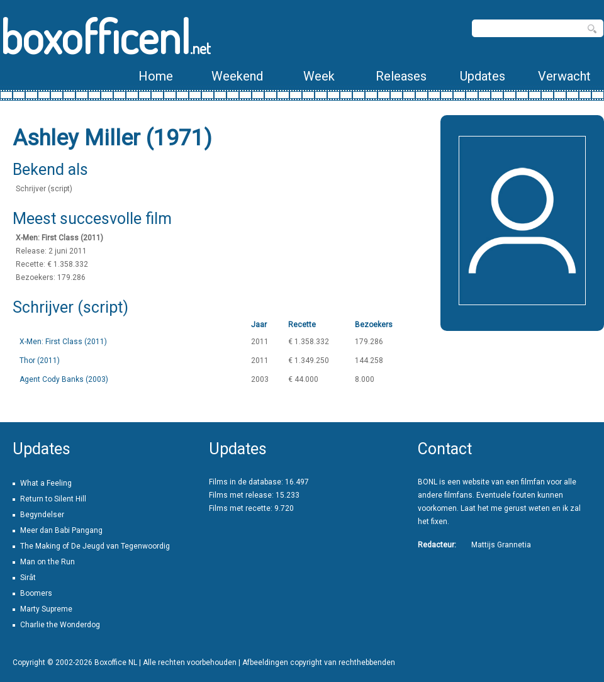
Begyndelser (42, 514)
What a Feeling (46, 483)
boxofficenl (105, 36)
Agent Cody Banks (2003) (64, 379)
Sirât (28, 577)
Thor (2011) (40, 360)
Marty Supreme (46, 609)
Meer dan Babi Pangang (61, 530)
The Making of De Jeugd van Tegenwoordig (95, 546)
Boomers (36, 593)
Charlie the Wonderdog (60, 624)
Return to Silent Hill (53, 499)
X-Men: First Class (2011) (63, 341)
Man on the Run (47, 561)
